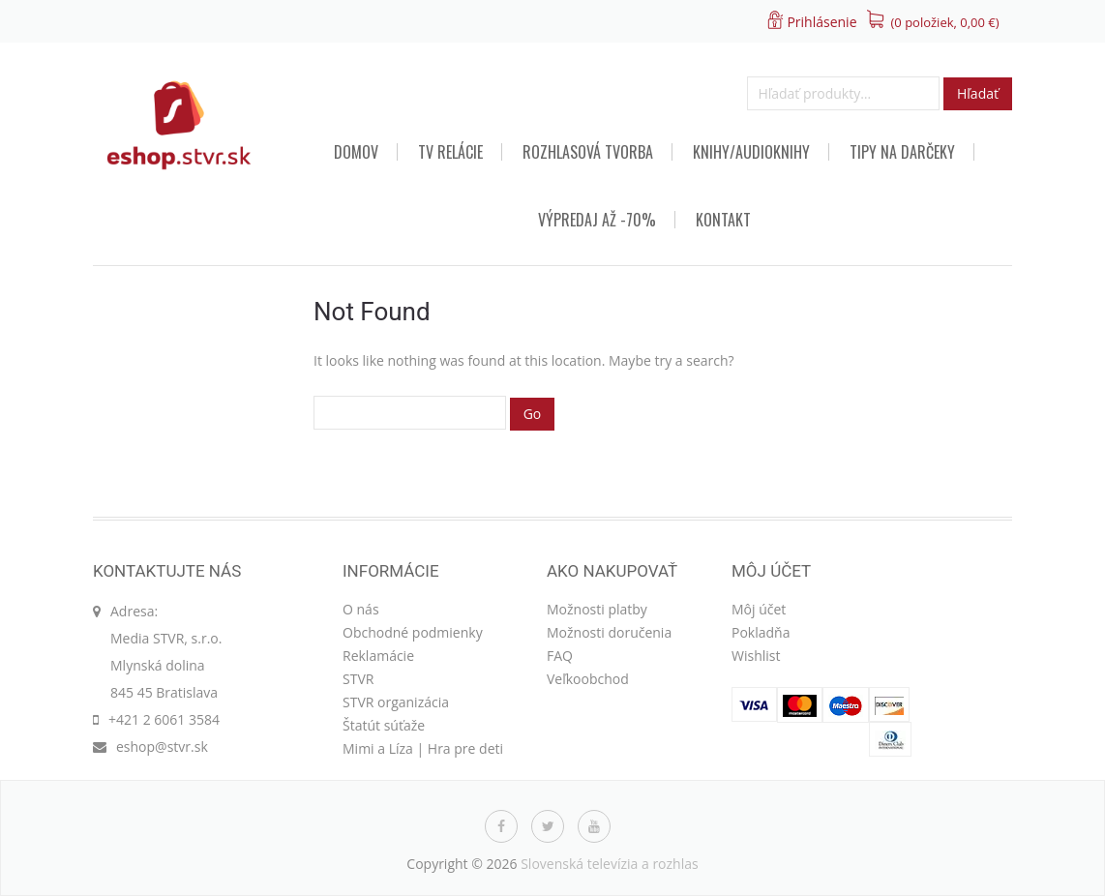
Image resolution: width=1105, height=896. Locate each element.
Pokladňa (761, 632)
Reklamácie (378, 655)
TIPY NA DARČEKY (902, 152)
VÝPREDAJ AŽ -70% (597, 219)
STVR (358, 679)
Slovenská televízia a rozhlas (610, 863)
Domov (356, 152)
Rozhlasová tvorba (588, 152)
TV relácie (450, 152)
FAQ (560, 655)
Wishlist (756, 655)
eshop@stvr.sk (162, 746)
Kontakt (723, 219)
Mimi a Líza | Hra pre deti (423, 748)
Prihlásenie (821, 22)
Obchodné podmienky (413, 632)
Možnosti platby (597, 609)
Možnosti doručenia (609, 632)
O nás (361, 609)
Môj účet (759, 609)
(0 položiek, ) (945, 22)
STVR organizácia (396, 702)
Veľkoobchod (588, 679)
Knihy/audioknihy (751, 152)
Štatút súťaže (384, 725)
